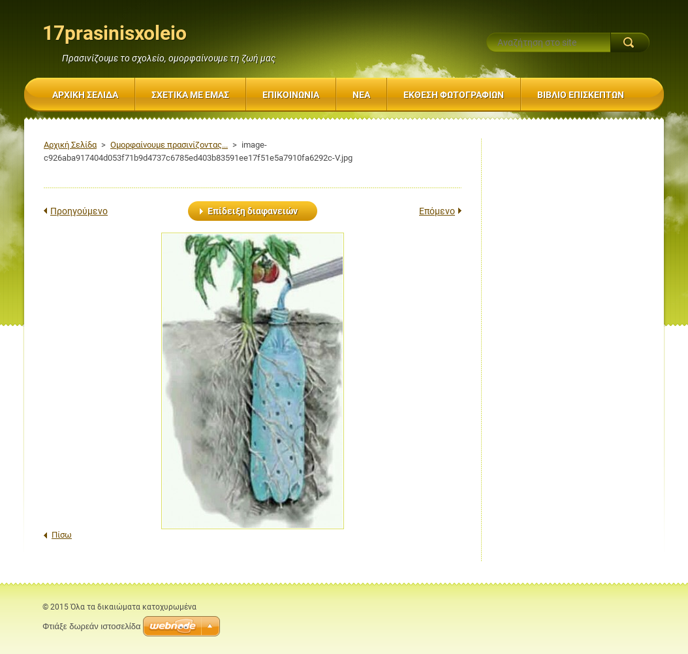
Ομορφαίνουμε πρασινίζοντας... (169, 145)
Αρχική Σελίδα (70, 145)
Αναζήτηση (629, 42)
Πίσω (62, 535)
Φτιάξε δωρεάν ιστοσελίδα (91, 626)
